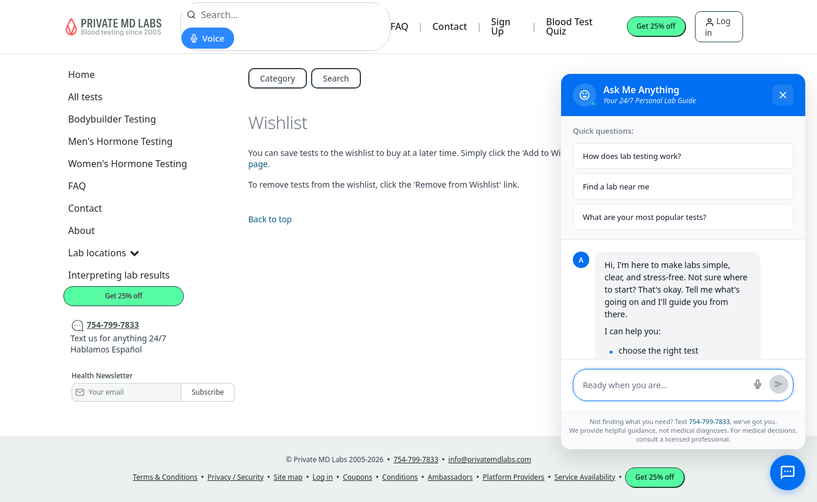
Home (81, 74)
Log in (718, 26)
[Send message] (778, 384)
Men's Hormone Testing (120, 141)
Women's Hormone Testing (127, 163)
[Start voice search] (207, 38)
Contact (450, 26)
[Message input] (664, 385)
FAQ (399, 26)
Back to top (270, 219)
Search (336, 78)
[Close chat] (783, 95)
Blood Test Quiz (569, 26)
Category (277, 78)
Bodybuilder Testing (112, 119)
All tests (85, 96)
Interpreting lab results (119, 275)
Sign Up (501, 26)
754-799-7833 (709, 421)
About (81, 230)
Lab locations (103, 252)
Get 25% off (656, 26)
